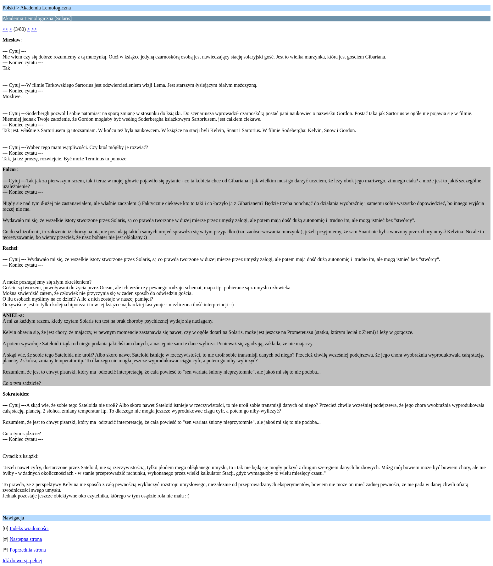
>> (34, 29)
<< (5, 29)
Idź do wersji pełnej (22, 560)
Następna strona (26, 539)
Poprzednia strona (28, 549)
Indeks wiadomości (29, 528)
